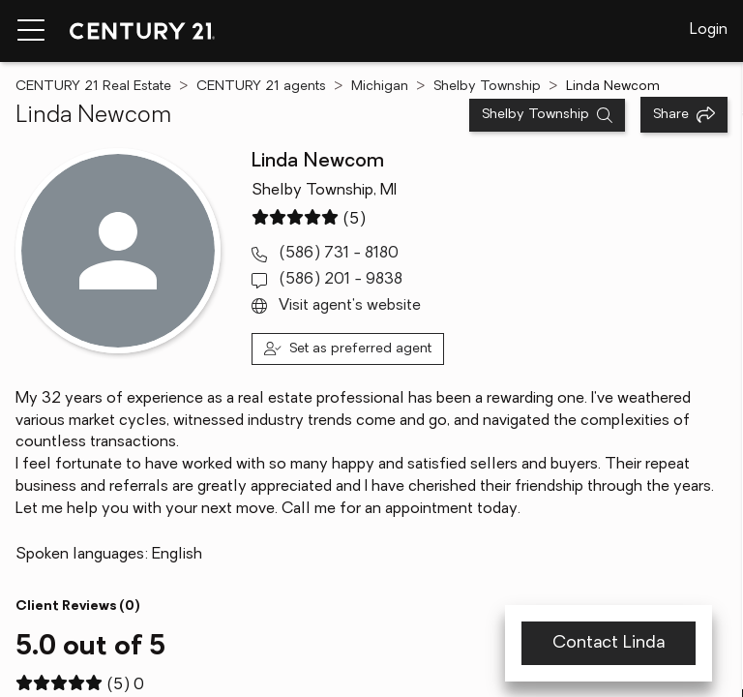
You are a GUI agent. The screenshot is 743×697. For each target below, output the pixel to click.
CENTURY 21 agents (261, 86)
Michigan (379, 86)
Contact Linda (608, 643)
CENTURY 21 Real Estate (93, 86)
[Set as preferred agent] (348, 349)
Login (709, 30)
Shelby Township (487, 86)
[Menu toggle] (30, 30)
